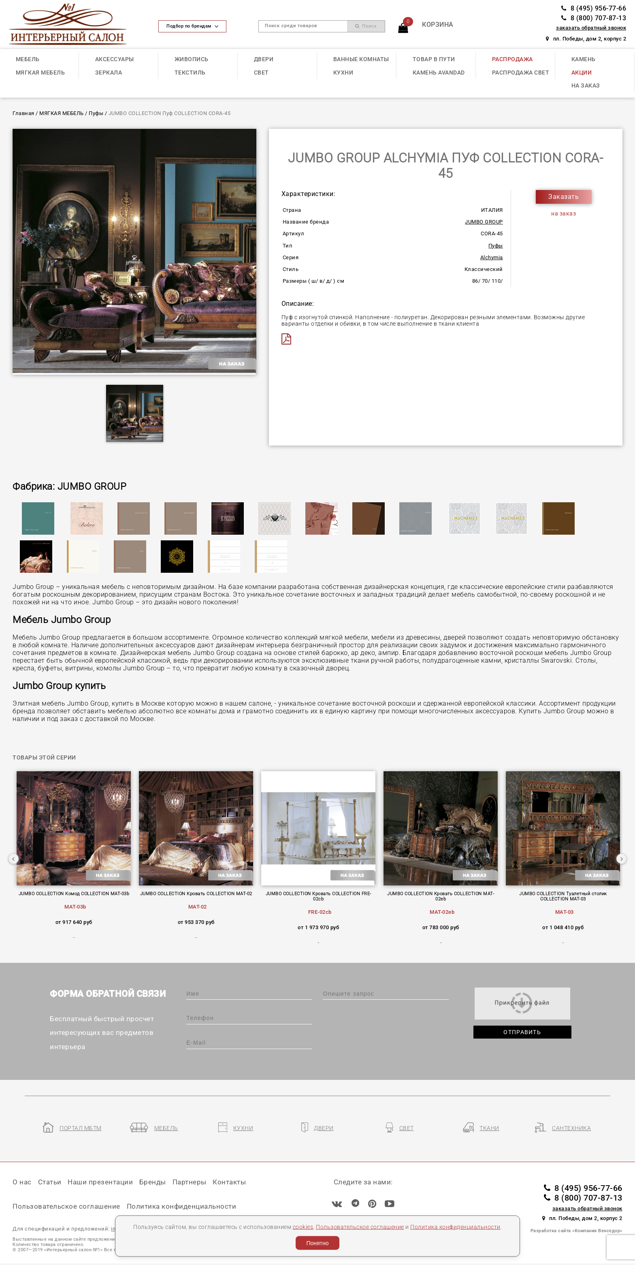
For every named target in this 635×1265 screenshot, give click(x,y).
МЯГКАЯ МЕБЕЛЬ (40, 72)
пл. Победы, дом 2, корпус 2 (586, 39)
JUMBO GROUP (484, 222)
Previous (14, 858)
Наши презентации (100, 1182)
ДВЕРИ (264, 59)
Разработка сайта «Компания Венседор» (576, 1230)
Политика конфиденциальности (455, 1226)
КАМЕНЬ (583, 59)
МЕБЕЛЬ (28, 59)
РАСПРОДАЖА (512, 59)
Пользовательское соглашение (360, 1226)
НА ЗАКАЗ (585, 85)
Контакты (229, 1182)
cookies (303, 1226)
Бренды (152, 1182)
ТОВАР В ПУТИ (434, 59)
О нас (22, 1182)
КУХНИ (343, 72)
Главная (23, 113)
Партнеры (190, 1182)
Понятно (317, 1243)
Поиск (366, 26)
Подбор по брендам (192, 26)
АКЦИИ (581, 72)
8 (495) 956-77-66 (593, 8)
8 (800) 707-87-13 (593, 18)
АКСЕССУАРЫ (114, 59)
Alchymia (491, 257)
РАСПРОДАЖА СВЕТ (521, 72)
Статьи (50, 1182)
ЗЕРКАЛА (108, 72)
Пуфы (96, 113)
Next (621, 858)
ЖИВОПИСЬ (192, 59)
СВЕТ (261, 72)
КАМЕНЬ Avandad (439, 72)
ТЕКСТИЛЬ (190, 72)
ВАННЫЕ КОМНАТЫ (361, 59)
